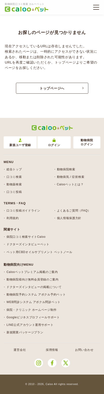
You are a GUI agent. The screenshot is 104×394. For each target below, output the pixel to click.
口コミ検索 (14, 177)
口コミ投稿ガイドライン (23, 210)
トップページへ (52, 88)
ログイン (54, 143)
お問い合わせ (84, 350)
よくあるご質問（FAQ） (74, 210)
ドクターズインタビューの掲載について (34, 287)
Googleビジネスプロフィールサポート (33, 317)
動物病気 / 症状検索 (70, 177)
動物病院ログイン (87, 142)
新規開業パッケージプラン (25, 332)
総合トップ (14, 169)
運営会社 (20, 350)
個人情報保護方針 (69, 218)
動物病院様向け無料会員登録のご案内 (33, 279)
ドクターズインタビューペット (28, 244)
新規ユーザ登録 (20, 143)
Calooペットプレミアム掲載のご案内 (32, 272)
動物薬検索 (14, 184)
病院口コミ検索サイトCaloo (26, 236)
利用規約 (13, 218)
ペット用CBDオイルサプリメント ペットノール (39, 252)
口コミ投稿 (14, 192)
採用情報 (52, 350)
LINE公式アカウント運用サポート (30, 325)
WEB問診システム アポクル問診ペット (34, 302)
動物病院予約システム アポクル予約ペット (36, 294)
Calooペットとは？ (70, 184)
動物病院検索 (66, 169)
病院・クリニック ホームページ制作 (31, 310)
